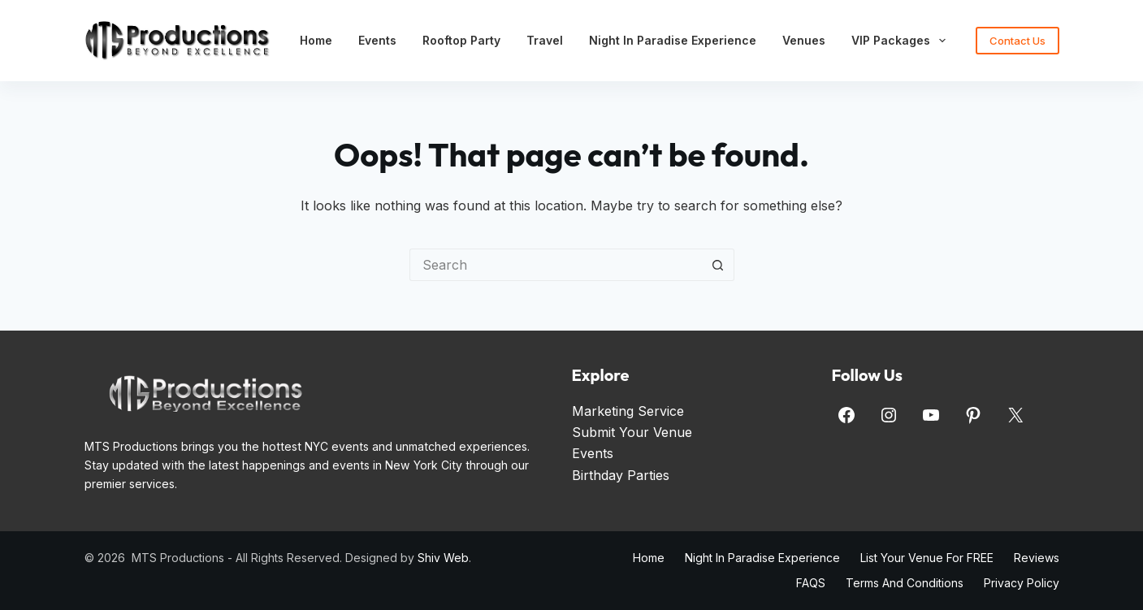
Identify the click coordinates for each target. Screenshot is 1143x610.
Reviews (1036, 558)
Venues (803, 40)
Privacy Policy (1021, 583)
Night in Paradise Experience (672, 40)
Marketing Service (628, 411)
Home (316, 40)
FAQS (810, 583)
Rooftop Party (461, 40)
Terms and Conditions (904, 583)
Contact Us (1017, 40)
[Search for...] (555, 265)
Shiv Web (443, 558)
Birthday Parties (620, 475)
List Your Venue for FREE (927, 558)
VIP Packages (901, 40)
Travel (544, 40)
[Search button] (718, 265)
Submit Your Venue (632, 432)
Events (377, 40)
